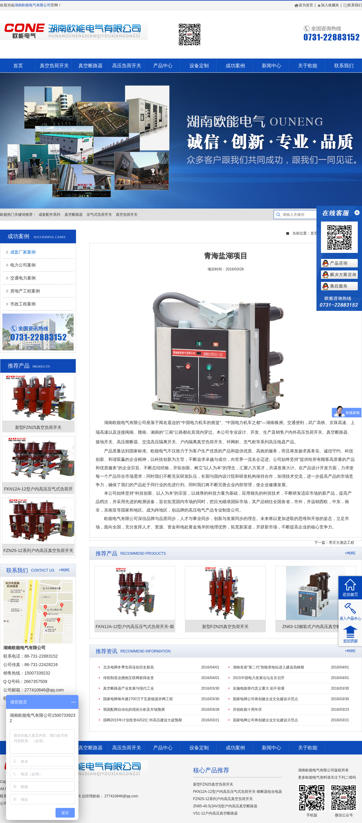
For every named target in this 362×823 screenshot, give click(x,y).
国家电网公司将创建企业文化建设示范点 (265, 699)
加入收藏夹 (328, 5)
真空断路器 (90, 65)
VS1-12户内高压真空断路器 (215, 813)
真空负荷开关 (54, 65)
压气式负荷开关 (99, 214)
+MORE (64, 570)
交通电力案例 (23, 278)
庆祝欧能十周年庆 (247, 709)
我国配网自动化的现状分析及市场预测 (134, 709)
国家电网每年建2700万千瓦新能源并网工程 (138, 699)
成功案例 (235, 65)
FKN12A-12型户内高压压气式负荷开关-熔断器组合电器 (237, 792)
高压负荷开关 (126, 65)
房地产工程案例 (25, 291)
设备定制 (199, 65)
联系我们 (352, 5)
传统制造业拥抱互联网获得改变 (128, 678)
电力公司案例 (23, 265)
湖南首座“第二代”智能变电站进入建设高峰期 (268, 667)
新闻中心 (271, 65)
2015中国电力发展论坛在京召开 (258, 678)
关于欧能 (307, 65)
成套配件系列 (49, 214)
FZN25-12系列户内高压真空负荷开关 (223, 799)
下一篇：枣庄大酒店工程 (334, 543)
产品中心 (163, 65)
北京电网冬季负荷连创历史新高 (128, 667)
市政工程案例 (23, 303)
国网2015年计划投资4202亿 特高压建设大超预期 (142, 720)
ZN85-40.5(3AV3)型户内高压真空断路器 (225, 806)
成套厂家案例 (23, 252)
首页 (18, 65)
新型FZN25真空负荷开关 (213, 784)
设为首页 (303, 5)
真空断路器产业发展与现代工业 (128, 688)
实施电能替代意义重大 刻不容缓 (258, 688)
